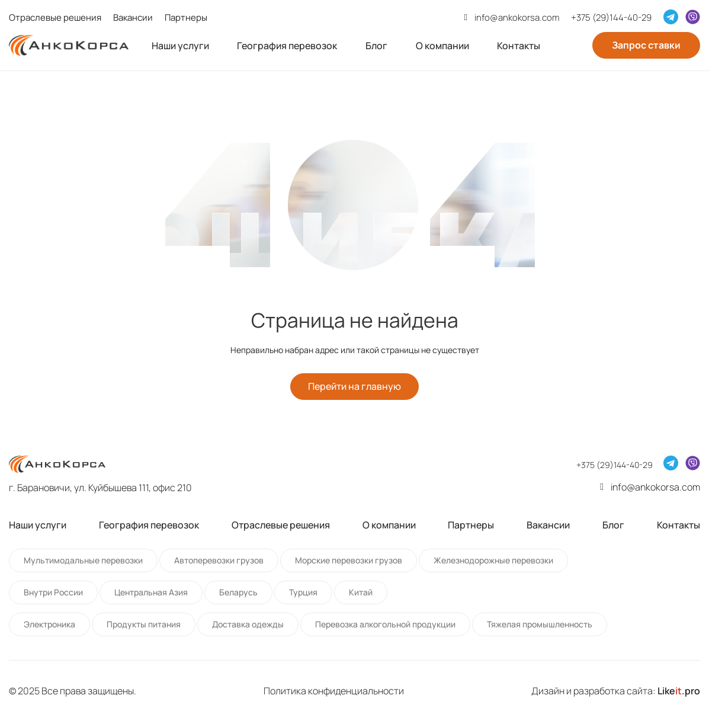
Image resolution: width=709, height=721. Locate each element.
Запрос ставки (646, 45)
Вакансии (133, 17)
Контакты (518, 45)
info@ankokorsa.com (516, 17)
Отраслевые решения (55, 17)
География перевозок (287, 45)
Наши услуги (180, 45)
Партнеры (186, 17)
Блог (376, 45)
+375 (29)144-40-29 (611, 17)
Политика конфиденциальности (334, 690)
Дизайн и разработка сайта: (615, 690)
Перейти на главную (354, 387)
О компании (442, 45)
